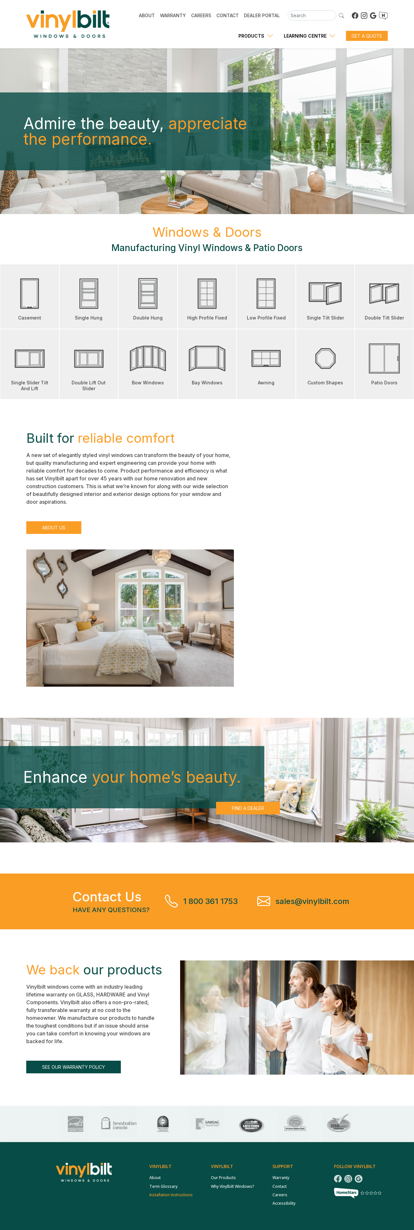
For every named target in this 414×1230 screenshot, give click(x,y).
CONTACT (227, 15)
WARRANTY (173, 15)
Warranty (280, 1177)
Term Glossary (163, 1186)
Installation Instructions (171, 1195)
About (155, 1177)
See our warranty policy (73, 1067)
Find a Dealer (248, 808)
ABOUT (147, 15)
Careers (279, 1195)
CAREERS (201, 15)
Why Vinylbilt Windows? (232, 1186)
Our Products (223, 1177)
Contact (279, 1186)
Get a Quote (366, 36)
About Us (53, 527)
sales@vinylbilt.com (312, 901)
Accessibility (283, 1203)
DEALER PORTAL (262, 15)
